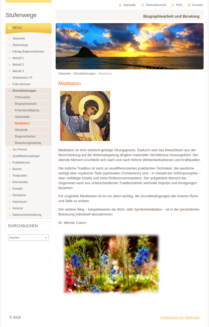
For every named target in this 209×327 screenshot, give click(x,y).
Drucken (198, 5)
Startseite (64, 73)
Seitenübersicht (156, 5)
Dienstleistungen (85, 73)
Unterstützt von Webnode (179, 317)
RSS (179, 5)
